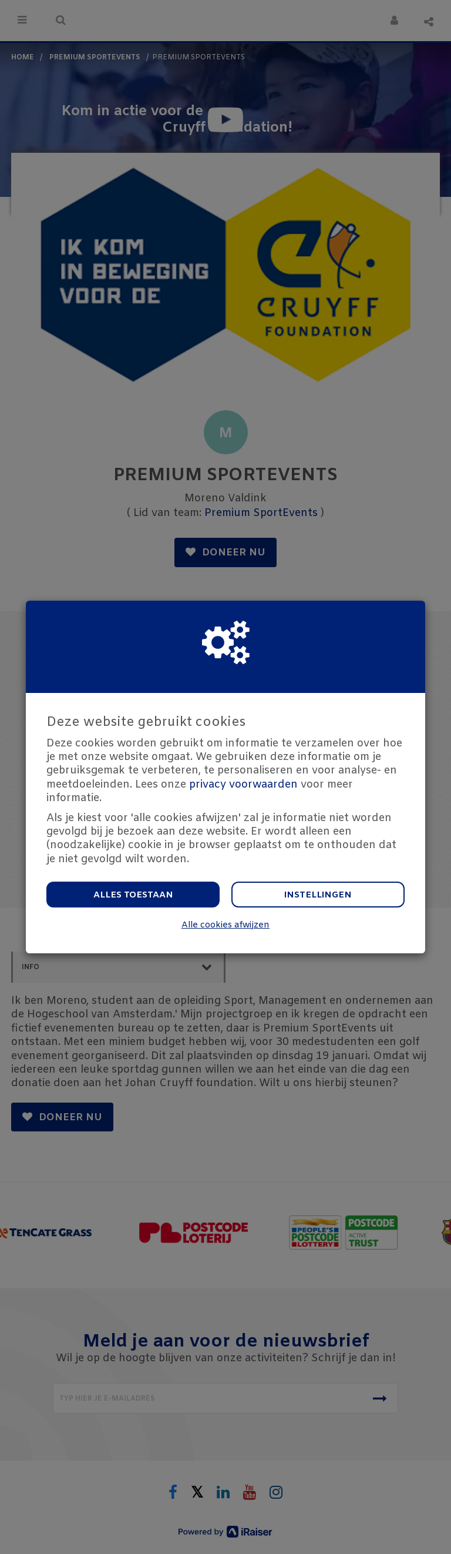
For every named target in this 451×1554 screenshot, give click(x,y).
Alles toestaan (133, 895)
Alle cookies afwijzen (225, 925)
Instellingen (318, 895)
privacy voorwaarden (243, 785)
